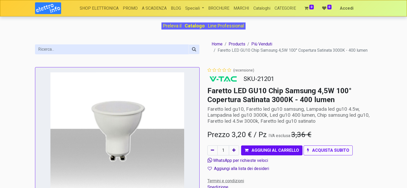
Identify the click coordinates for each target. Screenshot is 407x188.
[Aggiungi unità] (234, 150)
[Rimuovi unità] (212, 150)
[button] (272, 150)
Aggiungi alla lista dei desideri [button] (238, 168)
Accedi (346, 8)
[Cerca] (194, 49)
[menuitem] (99, 8)
